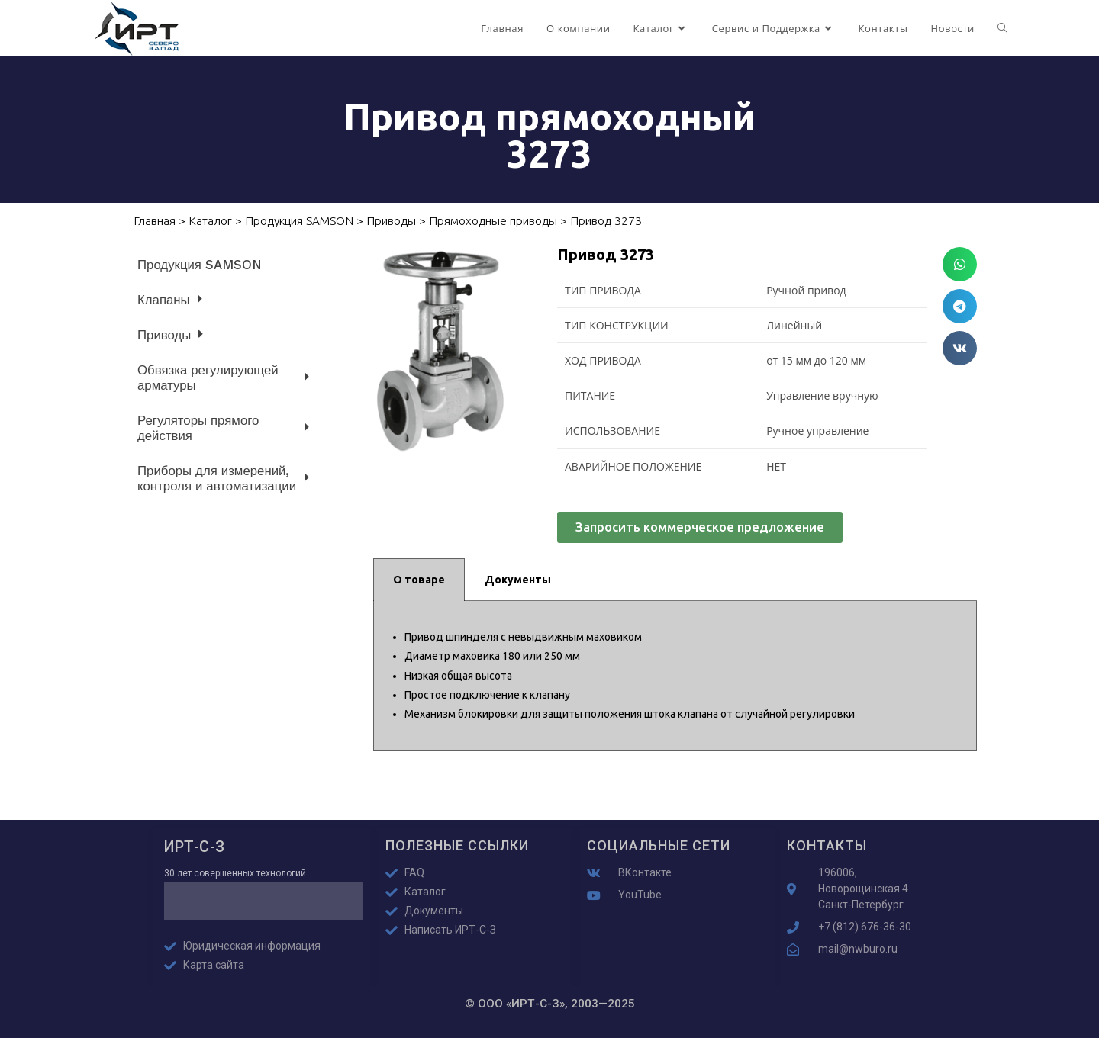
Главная (155, 220)
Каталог (210, 220)
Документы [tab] (518, 580)
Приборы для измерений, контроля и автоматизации (223, 478)
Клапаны (169, 299)
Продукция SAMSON (299, 220)
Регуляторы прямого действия (223, 428)
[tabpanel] (675, 676)
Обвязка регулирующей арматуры (223, 377)
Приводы (391, 220)
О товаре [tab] (419, 580)
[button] (960, 264)
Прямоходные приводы (493, 220)
